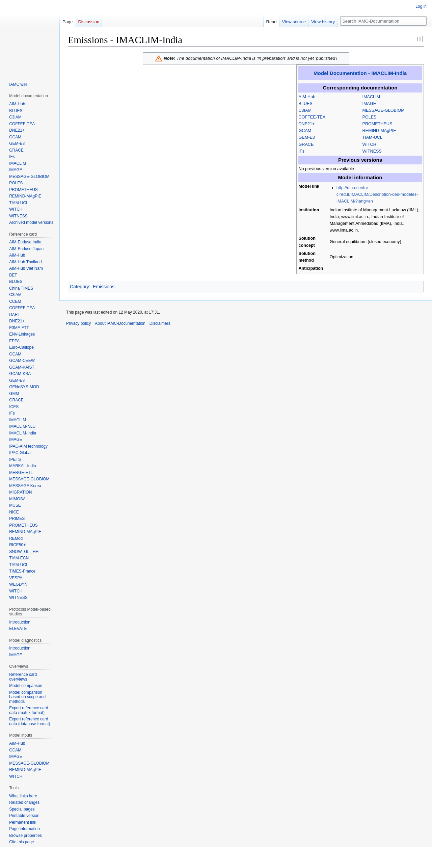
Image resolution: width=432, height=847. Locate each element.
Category (79, 286)
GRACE (306, 144)
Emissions (103, 286)
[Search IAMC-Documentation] (383, 21)
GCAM (305, 130)
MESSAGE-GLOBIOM (383, 110)
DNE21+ (307, 124)
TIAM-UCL (372, 137)
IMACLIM (371, 97)
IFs (302, 151)
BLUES (306, 103)
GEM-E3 (307, 137)
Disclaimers (160, 323)
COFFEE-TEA (312, 117)
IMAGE (369, 103)
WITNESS (372, 151)
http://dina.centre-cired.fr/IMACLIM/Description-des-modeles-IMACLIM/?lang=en (377, 194)
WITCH (369, 144)
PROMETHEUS (377, 124)
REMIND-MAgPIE (379, 130)
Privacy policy (78, 323)
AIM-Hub (307, 97)
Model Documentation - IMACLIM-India (360, 73)
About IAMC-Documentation (120, 323)
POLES (369, 117)
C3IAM (305, 110)
